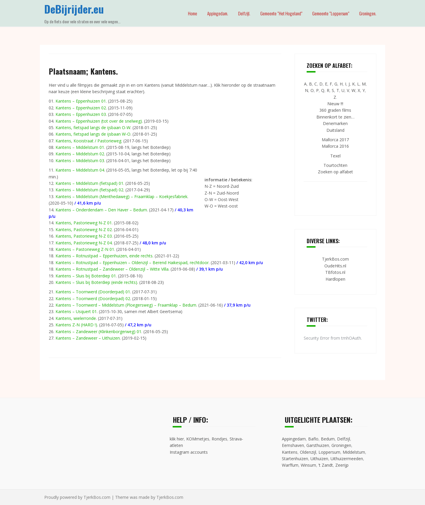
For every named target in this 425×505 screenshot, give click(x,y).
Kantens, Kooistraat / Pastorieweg (88, 141)
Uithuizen (319, 458)
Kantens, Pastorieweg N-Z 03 (83, 236)
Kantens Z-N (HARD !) (76, 325)
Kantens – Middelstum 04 (79, 170)
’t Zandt (325, 465)
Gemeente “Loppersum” (330, 13)
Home (192, 13)
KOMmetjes (197, 439)
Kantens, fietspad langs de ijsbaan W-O (92, 134)
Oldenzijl (308, 452)
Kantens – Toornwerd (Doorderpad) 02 (92, 298)
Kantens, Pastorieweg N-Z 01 (83, 223)
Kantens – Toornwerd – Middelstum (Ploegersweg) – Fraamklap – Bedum (125, 305)
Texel (335, 156)
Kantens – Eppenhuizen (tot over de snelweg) (98, 121)
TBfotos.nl (335, 272)
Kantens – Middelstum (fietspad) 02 (89, 190)
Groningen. (367, 13)
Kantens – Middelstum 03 (79, 160)
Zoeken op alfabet (335, 172)
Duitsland (335, 130)
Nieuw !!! (335, 103)
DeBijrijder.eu (74, 9)
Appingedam (294, 439)
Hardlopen (335, 279)
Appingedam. (217, 13)
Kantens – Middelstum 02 (79, 154)
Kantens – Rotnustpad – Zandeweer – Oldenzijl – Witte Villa (112, 269)
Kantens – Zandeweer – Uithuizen (87, 338)
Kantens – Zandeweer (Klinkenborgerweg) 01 (98, 331)
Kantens (290, 452)
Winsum (308, 465)
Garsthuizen (317, 445)
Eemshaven (293, 445)
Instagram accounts (189, 452)
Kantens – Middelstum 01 (79, 147)
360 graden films (335, 110)
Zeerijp (342, 465)
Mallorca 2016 (335, 146)
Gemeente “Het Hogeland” (281, 13)
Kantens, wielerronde (75, 318)
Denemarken (335, 123)
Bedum (328, 439)
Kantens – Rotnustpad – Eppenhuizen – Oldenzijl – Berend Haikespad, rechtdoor (132, 262)
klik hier (177, 439)
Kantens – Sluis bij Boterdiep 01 (85, 276)
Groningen (341, 445)
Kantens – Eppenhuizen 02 (80, 108)
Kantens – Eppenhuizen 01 (80, 101)
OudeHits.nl (335, 266)
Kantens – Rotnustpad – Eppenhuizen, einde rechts (104, 256)
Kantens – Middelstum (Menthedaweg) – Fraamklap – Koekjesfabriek (121, 196)
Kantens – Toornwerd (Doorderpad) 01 (92, 292)
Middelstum (354, 452)
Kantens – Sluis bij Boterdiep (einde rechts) (96, 282)
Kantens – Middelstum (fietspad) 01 (89, 183)
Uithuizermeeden (347, 458)
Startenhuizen (295, 458)
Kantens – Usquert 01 (76, 311)
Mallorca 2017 (335, 139)
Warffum (290, 465)
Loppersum (329, 452)
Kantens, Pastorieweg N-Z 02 (83, 229)
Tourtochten (335, 165)
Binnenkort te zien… (335, 117)
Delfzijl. (244, 13)
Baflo (313, 439)
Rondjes (219, 439)
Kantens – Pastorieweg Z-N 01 (84, 249)
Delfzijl (343, 439)
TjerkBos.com (335, 259)
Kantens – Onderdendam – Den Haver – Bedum (101, 210)
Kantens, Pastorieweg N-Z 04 (83, 243)
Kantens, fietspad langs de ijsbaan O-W (92, 127)
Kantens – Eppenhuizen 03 (80, 114)
